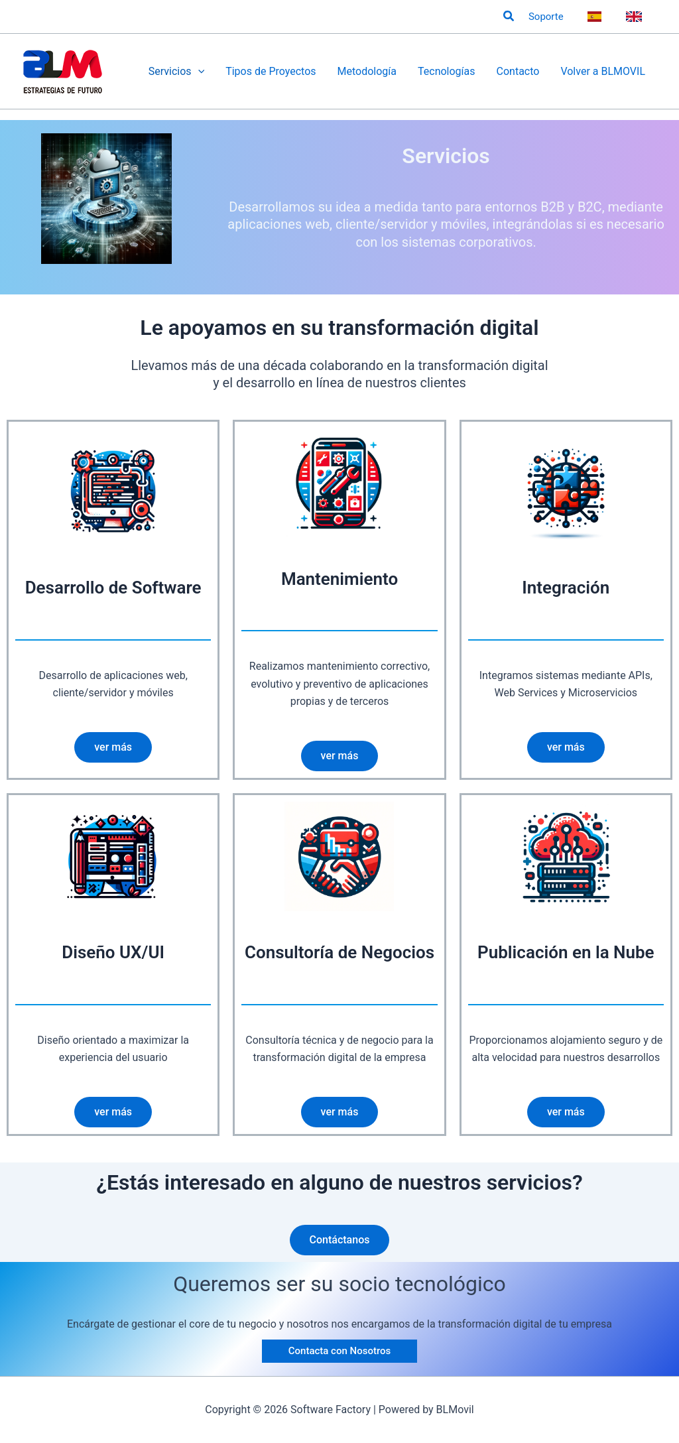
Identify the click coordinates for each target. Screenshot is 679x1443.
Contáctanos (340, 1239)
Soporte (546, 17)
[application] (198, 71)
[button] (509, 16)
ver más (113, 747)
